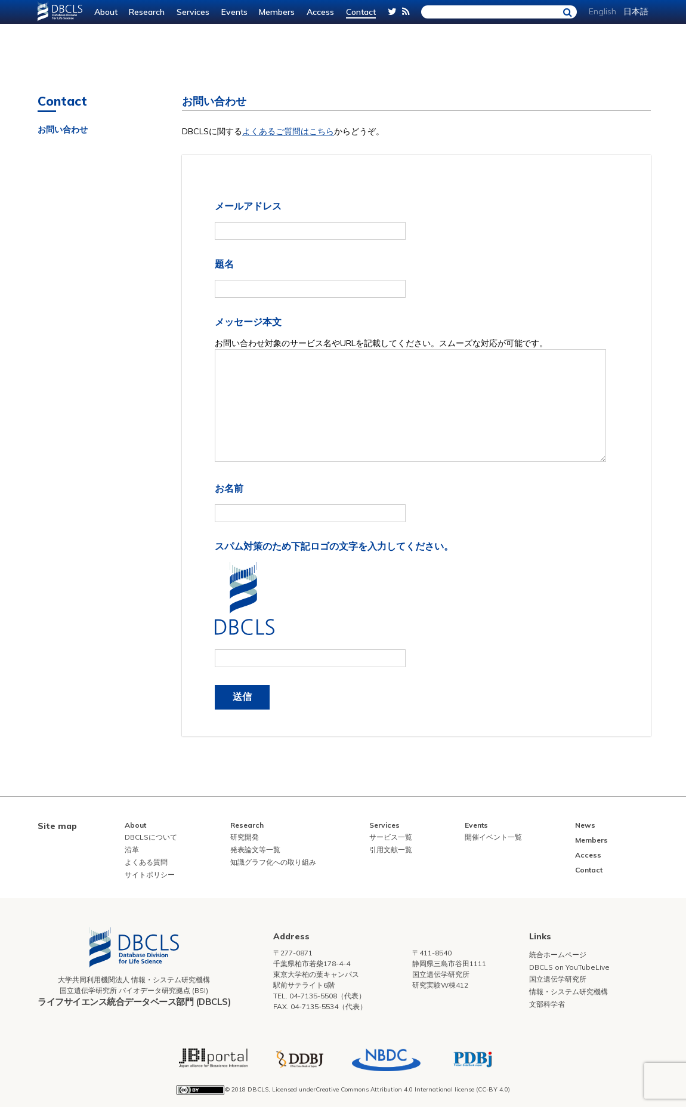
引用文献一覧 (390, 849)
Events (234, 12)
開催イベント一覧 (493, 836)
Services (193, 12)
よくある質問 (146, 862)
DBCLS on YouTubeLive (569, 967)
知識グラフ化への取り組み (273, 862)
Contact (361, 12)
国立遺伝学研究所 (557, 979)
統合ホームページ (557, 954)
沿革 (132, 849)
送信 (242, 697)
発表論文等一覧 (255, 849)
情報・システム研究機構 (568, 991)
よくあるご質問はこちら (288, 131)
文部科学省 (547, 1004)
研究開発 (244, 836)
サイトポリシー (150, 874)
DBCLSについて (151, 836)
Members (277, 12)
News (585, 825)
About (106, 12)
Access (320, 12)
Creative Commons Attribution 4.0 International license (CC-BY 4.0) (413, 1089)
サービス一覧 (390, 836)
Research (147, 12)
